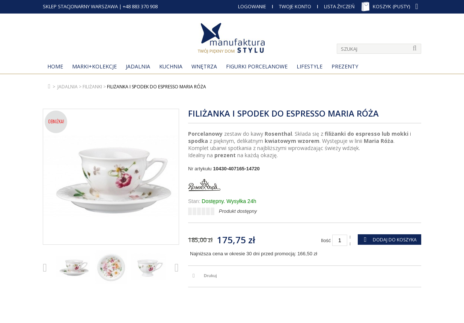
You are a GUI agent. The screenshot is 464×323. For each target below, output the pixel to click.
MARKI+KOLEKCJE (94, 66)
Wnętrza (204, 66)
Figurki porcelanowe (257, 66)
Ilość (326, 240)
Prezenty (344, 66)
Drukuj (210, 275)
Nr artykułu (200, 168)
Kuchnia (170, 66)
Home (55, 66)
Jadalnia (138, 66)
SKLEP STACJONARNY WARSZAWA (80, 6)
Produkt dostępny (238, 211)
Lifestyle (309, 66)
